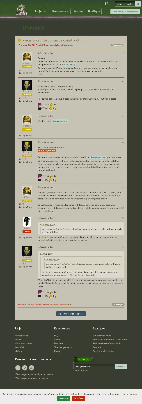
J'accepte (63, 398)
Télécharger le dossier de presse (31, 378)
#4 (123, 142)
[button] (107, 4)
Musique (58, 343)
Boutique (94, 11)
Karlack (27, 91)
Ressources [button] (60, 11)
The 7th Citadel (35, 45)
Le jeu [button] (40, 11)
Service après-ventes (103, 351)
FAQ (56, 335)
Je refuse (78, 398)
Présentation (21, 335)
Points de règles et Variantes (58, 45)
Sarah (27, 228)
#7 (123, 247)
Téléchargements (63, 347)
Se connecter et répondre (71, 313)
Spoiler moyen (47, 150)
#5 (123, 187)
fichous (26, 63)
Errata (57, 351)
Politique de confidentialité (106, 343)
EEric (27, 197)
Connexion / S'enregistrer (125, 11)
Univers (19, 339)
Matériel (19, 347)
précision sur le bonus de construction (51, 40)
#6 (123, 218)
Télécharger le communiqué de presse (34, 374)
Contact (97, 347)
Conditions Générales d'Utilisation (110, 339)
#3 (123, 116)
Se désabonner (80, 370)
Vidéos (57, 339)
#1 (123, 53)
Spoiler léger (67, 64)
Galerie (18, 351)
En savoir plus (130, 394)
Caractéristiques (23, 343)
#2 (123, 81)
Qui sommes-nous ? (102, 335)
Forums (78, 11)
